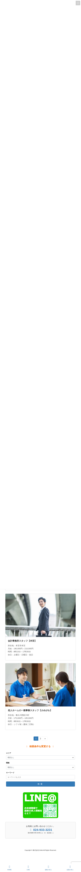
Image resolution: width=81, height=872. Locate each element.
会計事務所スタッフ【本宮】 (22, 641)
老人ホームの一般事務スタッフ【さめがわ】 (30, 710)
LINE (28, 867)
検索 (40, 784)
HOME (9, 867)
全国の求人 (70, 867)
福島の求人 (48, 867)
